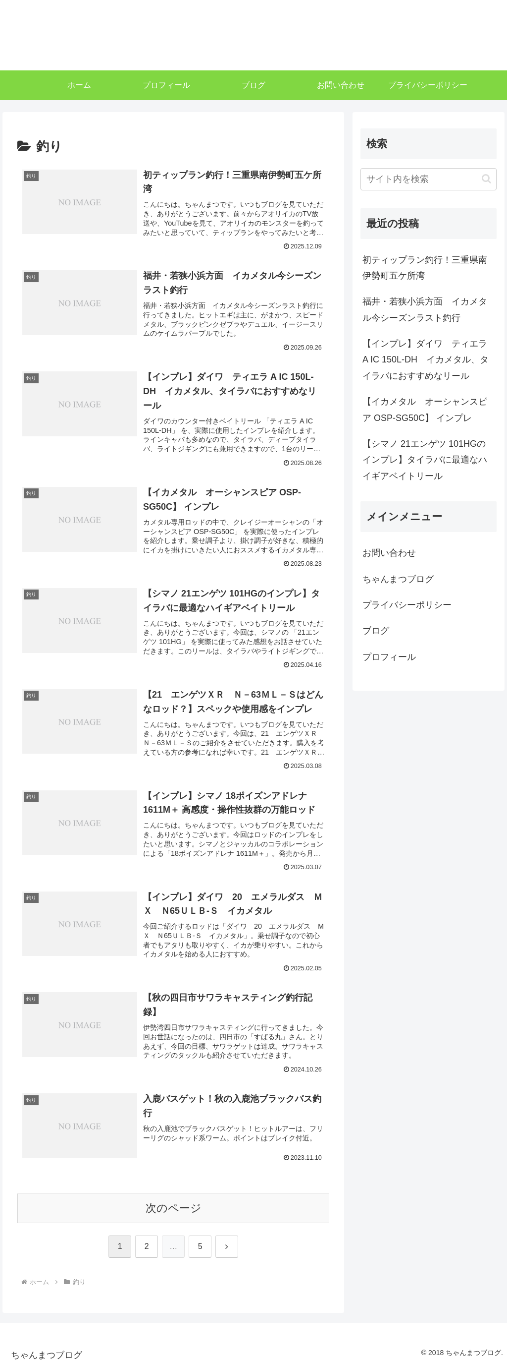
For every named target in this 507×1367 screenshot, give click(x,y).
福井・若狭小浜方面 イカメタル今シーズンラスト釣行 (424, 309)
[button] (486, 178)
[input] (428, 179)
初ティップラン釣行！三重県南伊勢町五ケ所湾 (424, 268)
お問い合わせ (389, 553)
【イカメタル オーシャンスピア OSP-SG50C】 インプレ (424, 409)
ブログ (375, 631)
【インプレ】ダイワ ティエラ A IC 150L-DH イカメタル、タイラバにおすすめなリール (425, 360)
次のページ (174, 1208)
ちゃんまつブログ (398, 579)
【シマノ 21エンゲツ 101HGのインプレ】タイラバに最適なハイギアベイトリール (424, 460)
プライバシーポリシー (407, 605)
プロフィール (389, 657)
